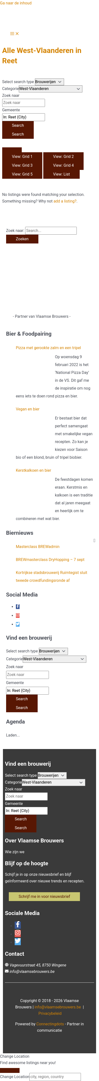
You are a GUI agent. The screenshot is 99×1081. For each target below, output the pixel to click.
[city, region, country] (55, 1077)
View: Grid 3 (22, 165)
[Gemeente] (23, 117)
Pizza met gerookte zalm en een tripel (48, 347)
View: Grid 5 (22, 174)
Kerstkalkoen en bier (33, 470)
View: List (61, 174)
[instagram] (18, 615)
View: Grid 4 (63, 165)
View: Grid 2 (63, 156)
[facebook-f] (18, 606)
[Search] (18, 125)
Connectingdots (50, 1024)
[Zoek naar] (23, 103)
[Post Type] (49, 81)
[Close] (10, 1070)
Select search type (18, 81)
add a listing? (65, 201)
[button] (44, 896)
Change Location (14, 1076)
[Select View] (12, 149)
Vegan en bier (28, 409)
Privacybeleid (49, 1013)
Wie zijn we (14, 852)
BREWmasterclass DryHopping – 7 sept (50, 559)
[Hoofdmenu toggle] (14, 34)
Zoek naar (11, 95)
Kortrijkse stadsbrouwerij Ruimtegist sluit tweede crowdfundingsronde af (51, 576)
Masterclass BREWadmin (38, 546)
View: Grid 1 (22, 156)
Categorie (10, 88)
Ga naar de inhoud (16, 3)
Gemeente (11, 110)
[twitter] (18, 624)
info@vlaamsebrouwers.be (32, 971)
